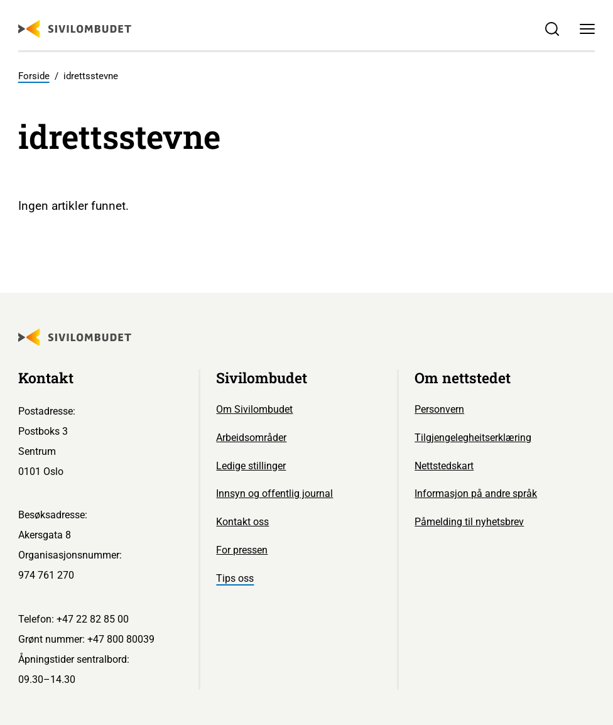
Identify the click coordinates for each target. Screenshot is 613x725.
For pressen (242, 550)
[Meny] (587, 29)
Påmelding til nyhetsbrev (469, 522)
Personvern (439, 409)
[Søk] (552, 29)
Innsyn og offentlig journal (274, 493)
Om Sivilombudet (254, 409)
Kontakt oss (242, 522)
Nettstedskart (444, 466)
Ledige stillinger (251, 466)
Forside (34, 76)
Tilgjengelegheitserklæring (473, 438)
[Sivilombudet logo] (74, 29)
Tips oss (235, 578)
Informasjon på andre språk (476, 493)
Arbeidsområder (251, 438)
